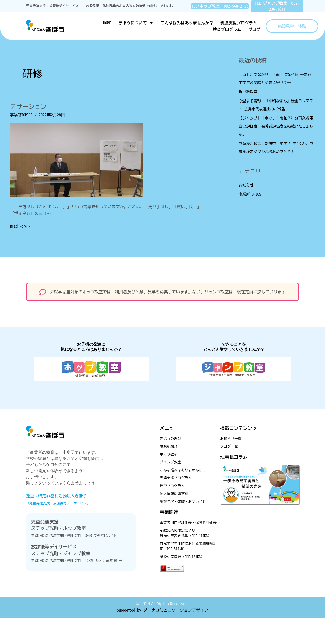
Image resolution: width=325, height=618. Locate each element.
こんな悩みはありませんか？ (186, 23)
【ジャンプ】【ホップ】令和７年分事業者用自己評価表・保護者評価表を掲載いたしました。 (275, 126)
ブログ (254, 29)
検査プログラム (227, 29)
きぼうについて (135, 23)
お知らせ (247, 185)
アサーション (30, 106)
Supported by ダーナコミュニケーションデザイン (162, 610)
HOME (107, 23)
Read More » (21, 225)
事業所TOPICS (22, 115)
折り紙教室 (249, 92)
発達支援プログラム (238, 23)
